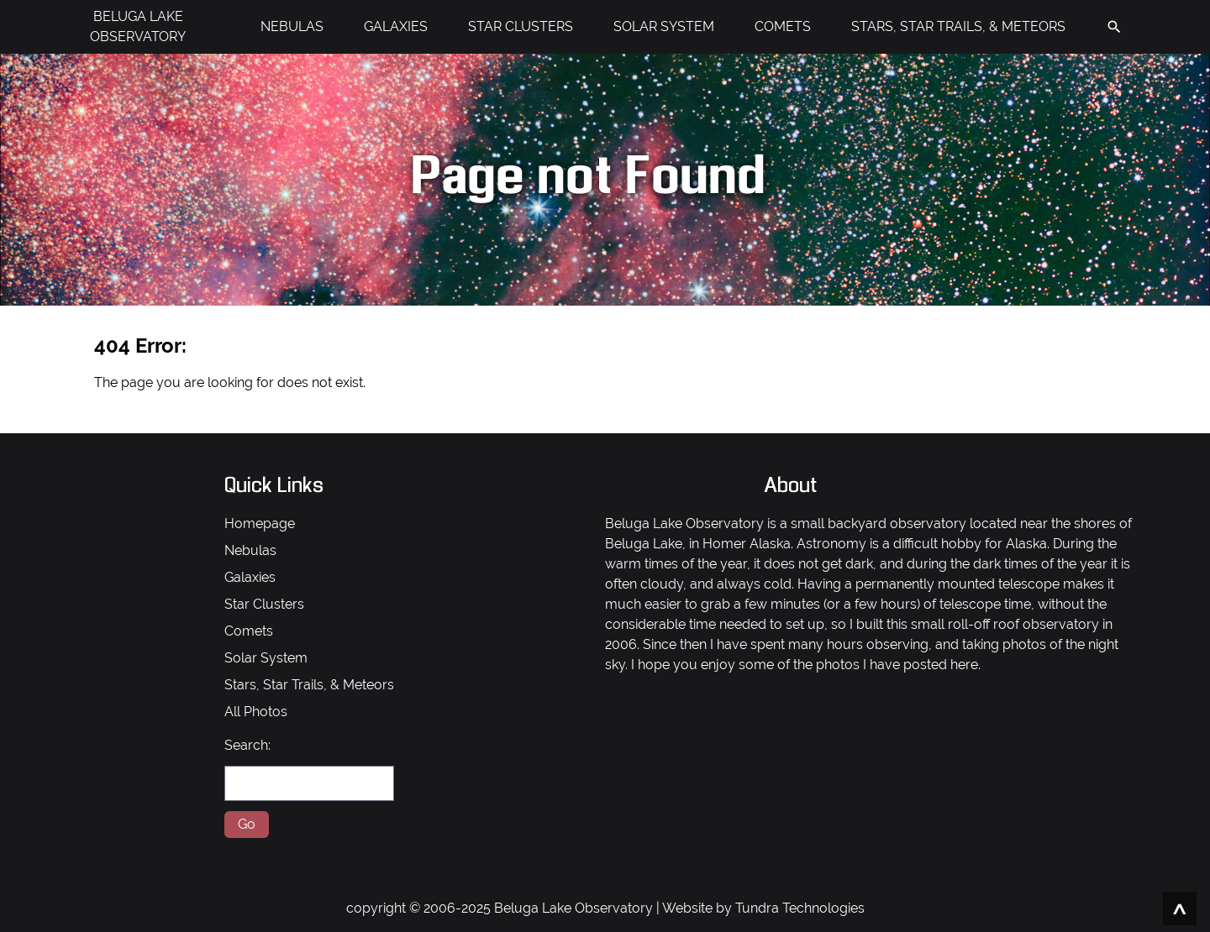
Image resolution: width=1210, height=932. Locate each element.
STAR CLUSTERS (520, 26)
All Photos (255, 712)
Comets (248, 631)
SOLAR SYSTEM (663, 26)
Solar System (266, 658)
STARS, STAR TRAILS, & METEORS (958, 26)
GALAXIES (396, 26)
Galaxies (250, 577)
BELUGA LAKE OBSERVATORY (138, 26)
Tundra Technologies (800, 908)
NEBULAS (292, 26)
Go (246, 824)
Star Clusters (264, 604)
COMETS (783, 26)
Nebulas (250, 550)
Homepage (259, 523)
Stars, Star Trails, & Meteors (309, 685)
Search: (247, 745)
